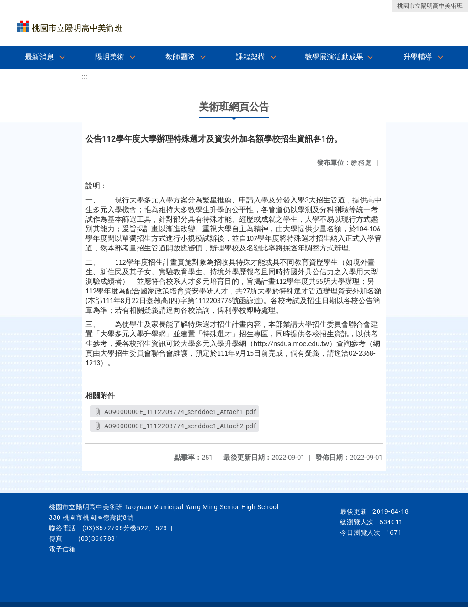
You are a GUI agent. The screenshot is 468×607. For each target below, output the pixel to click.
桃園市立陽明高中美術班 (430, 5)
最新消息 (39, 57)
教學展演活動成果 (334, 57)
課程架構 (250, 57)
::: (84, 76)
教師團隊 (180, 57)
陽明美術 (109, 57)
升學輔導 (417, 57)
